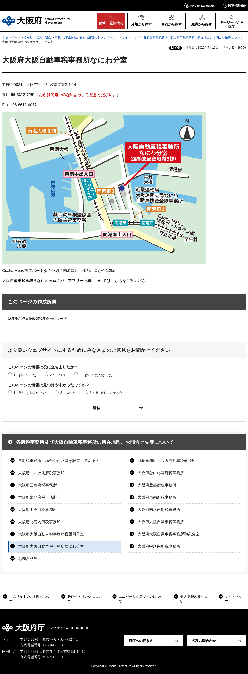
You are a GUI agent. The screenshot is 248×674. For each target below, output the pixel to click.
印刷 (177, 47)
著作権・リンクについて (84, 599)
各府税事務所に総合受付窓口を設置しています (58, 460)
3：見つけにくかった (106, 393)
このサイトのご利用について (30, 599)
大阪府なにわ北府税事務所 (41, 473)
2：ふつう (58, 375)
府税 (58, 37)
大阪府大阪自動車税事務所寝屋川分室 (51, 534)
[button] (199, 5)
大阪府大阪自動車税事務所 (161, 522)
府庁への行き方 (141, 641)
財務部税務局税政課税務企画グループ (37, 318)
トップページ (11, 37)
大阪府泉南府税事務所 (157, 497)
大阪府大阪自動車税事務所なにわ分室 (51, 546)
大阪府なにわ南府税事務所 (161, 473)
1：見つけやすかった (29, 393)
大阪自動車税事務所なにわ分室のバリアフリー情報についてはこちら (62, 281)
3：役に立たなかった (95, 375)
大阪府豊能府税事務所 (157, 485)
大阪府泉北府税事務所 (37, 497)
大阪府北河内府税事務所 (39, 522)
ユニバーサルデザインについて (141, 599)
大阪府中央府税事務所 (37, 509)
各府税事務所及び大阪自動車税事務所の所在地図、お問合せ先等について (193, 37)
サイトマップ (131, 37)
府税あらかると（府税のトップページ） (91, 37)
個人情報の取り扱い (194, 599)
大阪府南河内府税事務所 (159, 509)
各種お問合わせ (204, 641)
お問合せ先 (27, 558)
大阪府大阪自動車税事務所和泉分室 (169, 534)
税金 (48, 37)
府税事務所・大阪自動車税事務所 (167, 460)
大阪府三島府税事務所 (37, 485)
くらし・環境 (33, 37)
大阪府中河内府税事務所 (159, 546)
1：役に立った (24, 375)
